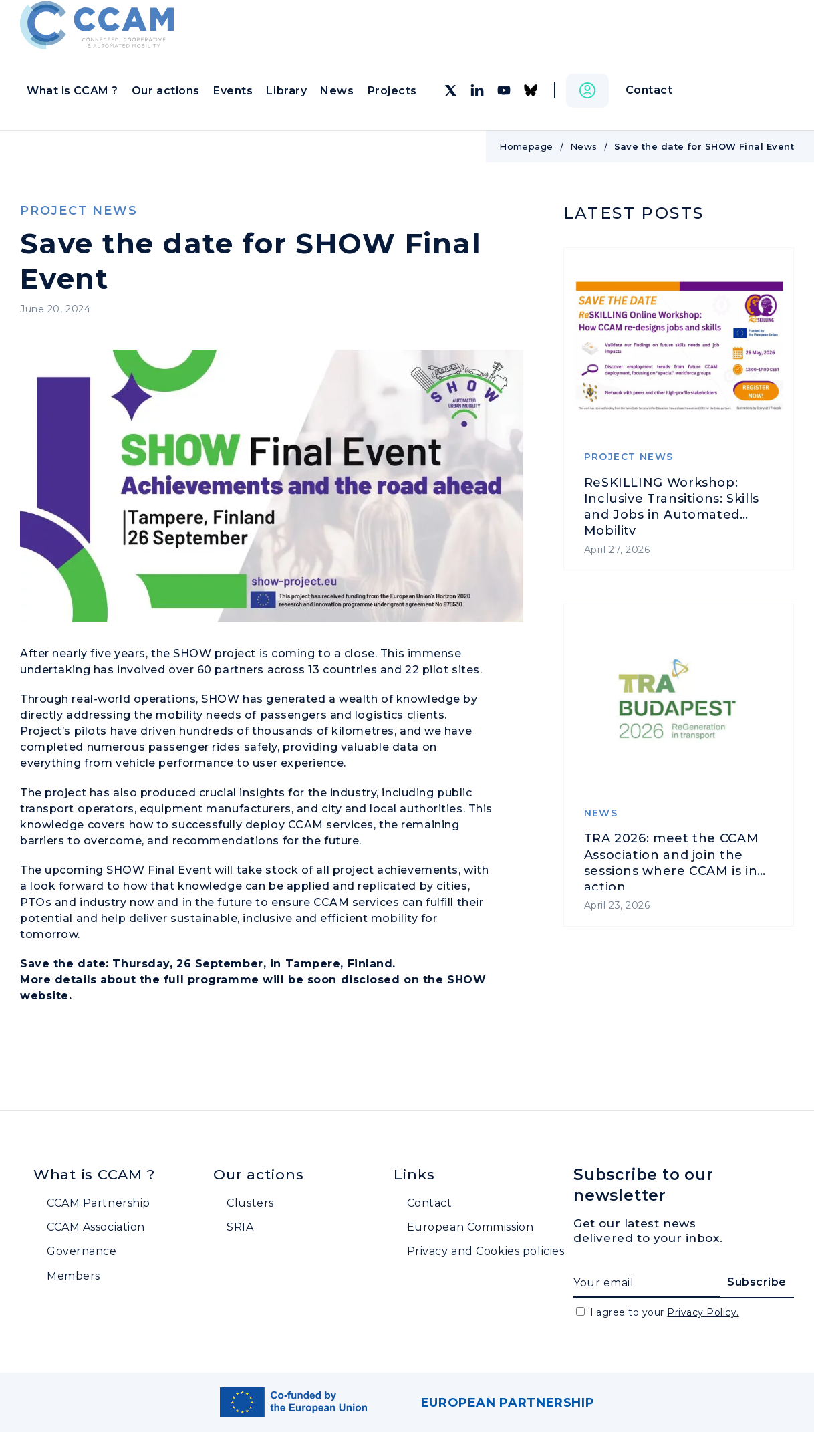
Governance (82, 1251)
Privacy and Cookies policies (486, 1251)
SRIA (240, 1227)
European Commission (470, 1227)
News (337, 90)
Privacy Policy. (702, 1312)
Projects (392, 90)
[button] (587, 91)
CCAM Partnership (98, 1203)
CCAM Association (96, 1227)
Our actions (166, 90)
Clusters (250, 1203)
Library (286, 90)
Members (73, 1276)
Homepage (526, 146)
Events (233, 90)
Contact (429, 1203)
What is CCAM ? (72, 90)
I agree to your (664, 1312)
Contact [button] (649, 90)
